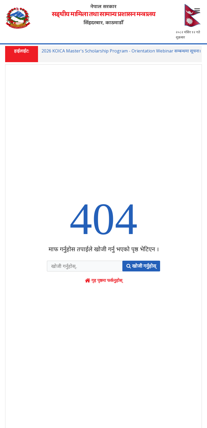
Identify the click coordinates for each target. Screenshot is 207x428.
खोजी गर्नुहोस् (141, 275)
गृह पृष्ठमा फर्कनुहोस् (103, 289)
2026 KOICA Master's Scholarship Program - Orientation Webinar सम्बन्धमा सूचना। (121, 51)
